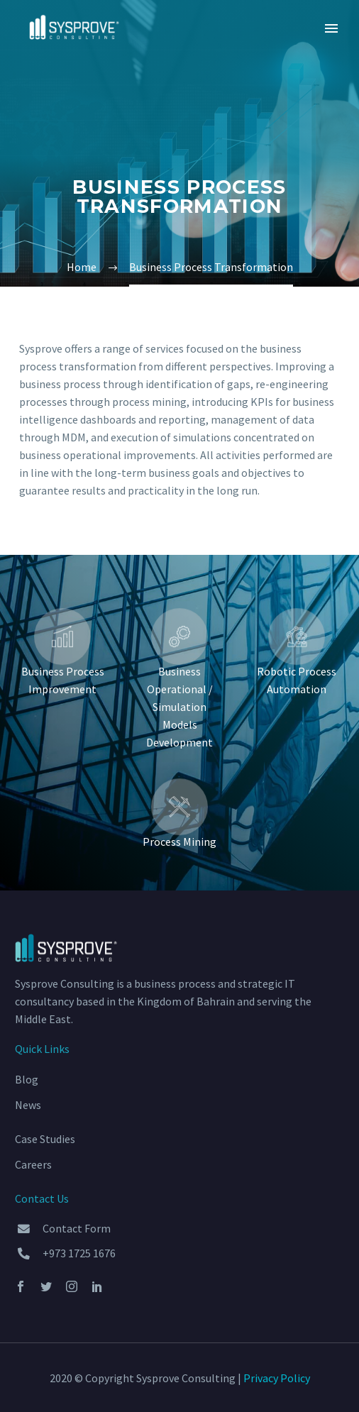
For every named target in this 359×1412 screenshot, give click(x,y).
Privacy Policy (276, 1378)
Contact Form (77, 1228)
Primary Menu (331, 28)
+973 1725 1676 (79, 1253)
